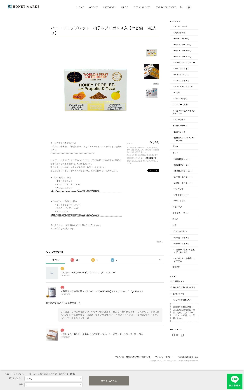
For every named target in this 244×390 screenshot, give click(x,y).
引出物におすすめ (181, 238)
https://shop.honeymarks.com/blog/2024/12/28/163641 (75, 215)
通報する (160, 242)
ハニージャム (179, 120)
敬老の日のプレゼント (183, 171)
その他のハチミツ (180, 126)
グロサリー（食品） (181, 213)
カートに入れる (109, 381)
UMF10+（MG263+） (183, 45)
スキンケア (177, 207)
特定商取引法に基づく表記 (184, 287)
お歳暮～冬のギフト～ (183, 183)
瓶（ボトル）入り (181, 74)
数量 (21, 384)
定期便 (175, 146)
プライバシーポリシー (163, 357)
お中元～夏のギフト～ (183, 177)
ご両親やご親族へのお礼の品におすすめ (184, 251)
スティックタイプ (181, 69)
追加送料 (176, 267)
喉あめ (175, 219)
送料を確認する (150, 158)
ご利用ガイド (178, 281)
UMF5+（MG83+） (182, 39)
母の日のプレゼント (182, 159)
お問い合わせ (178, 294)
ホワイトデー (179, 201)
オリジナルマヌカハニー (184, 62)
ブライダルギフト (180, 231)
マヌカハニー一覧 (180, 26)
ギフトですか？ (16, 378)
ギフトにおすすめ (181, 81)
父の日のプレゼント (182, 165)
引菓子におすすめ (181, 243)
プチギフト (179, 189)
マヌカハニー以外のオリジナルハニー (184, 112)
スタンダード (179, 33)
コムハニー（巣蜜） (181, 104)
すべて (55, 259)
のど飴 (177, 93)
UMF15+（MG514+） (183, 50)
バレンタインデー (181, 195)
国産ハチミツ (179, 132)
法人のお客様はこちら (182, 300)
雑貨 (174, 225)
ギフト (175, 153)
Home (80, 7)
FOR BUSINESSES (165, 7)
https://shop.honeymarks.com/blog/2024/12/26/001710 (75, 191)
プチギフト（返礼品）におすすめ (184, 259)
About (93, 7)
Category (109, 7)
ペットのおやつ (180, 99)
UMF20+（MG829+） (183, 57)
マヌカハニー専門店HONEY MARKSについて (132, 357)
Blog (124, 7)
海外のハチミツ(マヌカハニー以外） (184, 139)
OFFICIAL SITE (142, 7)
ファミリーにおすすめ (183, 86)
